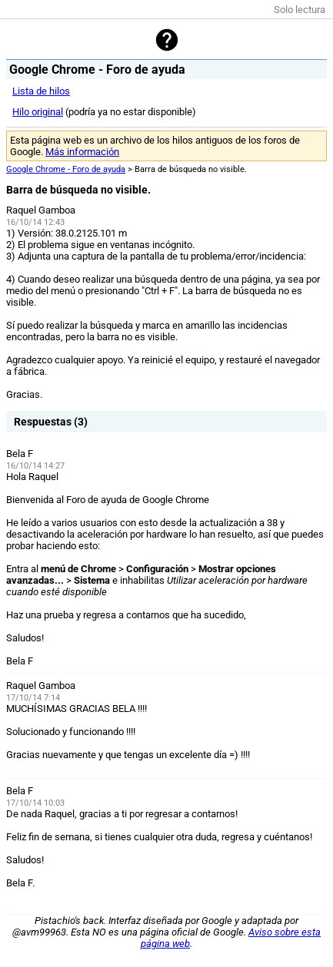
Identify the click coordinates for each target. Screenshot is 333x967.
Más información (82, 151)
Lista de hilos (41, 91)
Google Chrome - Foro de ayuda (65, 169)
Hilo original (37, 112)
